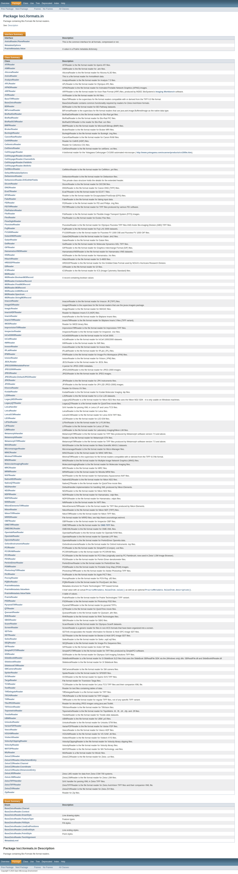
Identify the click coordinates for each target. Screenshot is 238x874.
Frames (37, 9)
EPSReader (10, 195)
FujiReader (10, 228)
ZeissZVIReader (12, 789)
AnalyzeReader (12, 80)
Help (63, 3)
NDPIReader (10, 494)
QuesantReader (12, 612)
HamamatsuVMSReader (16, 251)
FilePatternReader (13, 210)
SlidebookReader (13, 662)
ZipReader (9, 792)
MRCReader (10, 468)
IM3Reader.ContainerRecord (18, 281)
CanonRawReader (13, 137)
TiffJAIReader (11, 696)
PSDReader (10, 601)
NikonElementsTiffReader (17, 506)
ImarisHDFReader (13, 312)
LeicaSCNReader (13, 414)
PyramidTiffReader (13, 605)
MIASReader (11, 445)
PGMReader (10, 566)
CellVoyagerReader (14, 152)
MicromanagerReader (15, 449)
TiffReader (10, 699)
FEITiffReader (11, 206)
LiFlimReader (11, 422)
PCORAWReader (12, 551)
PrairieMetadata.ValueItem (17, 589)
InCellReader (11, 339)
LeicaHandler (11, 407)
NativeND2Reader (13, 479)
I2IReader (9, 266)
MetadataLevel (12, 841)
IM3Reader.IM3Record (15, 288)
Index (56, 3)
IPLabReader (11, 350)
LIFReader (9, 426)
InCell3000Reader (13, 335)
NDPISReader (11, 498)
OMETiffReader (12, 525)
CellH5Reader (11, 140)
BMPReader (10, 125)
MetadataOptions (13, 45)
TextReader (10, 688)
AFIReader (10, 64)
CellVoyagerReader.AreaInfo (18, 156)
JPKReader (10, 380)
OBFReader (10, 521)
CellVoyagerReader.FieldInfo (18, 162)
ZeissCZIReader (12, 756)
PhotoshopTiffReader (15, 570)
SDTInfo (8, 631)
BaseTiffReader (12, 99)
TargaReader (11, 680)
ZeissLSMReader (13, 777)
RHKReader (10, 616)
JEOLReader (11, 362)
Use (32, 3)
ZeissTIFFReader (13, 785)
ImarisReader (11, 316)
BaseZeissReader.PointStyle (18, 834)
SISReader (10, 654)
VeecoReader (11, 730)
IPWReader (10, 354)
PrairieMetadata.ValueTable (18, 593)
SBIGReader (10, 620)
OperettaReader (12, 540)
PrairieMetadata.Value (15, 48)
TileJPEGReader (12, 703)
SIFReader (10, 647)
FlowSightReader (13, 221)
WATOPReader (12, 749)
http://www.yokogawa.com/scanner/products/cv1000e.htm (164, 152)
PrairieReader (11, 597)
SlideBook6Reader (13, 658)
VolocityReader (12, 745)
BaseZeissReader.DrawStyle (18, 815)
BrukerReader (11, 129)
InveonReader (11, 346)
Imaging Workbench (165, 92)
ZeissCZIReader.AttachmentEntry (21, 760)
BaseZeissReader (13, 102)
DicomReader (11, 184)
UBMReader (10, 718)
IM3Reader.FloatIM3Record (17, 284)
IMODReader (11, 324)
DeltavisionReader (13, 176)
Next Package (22, 9)
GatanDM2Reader (13, 236)
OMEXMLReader (12, 528)
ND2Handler (10, 487)
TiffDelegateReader (14, 692)
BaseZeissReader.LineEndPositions (22, 826)
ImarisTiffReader (12, 320)
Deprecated (47, 3)
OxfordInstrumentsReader (17, 544)
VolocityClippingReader (16, 741)
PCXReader (10, 555)
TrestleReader (11, 715)
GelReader (10, 243)
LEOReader (10, 418)
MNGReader (10, 460)
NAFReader (10, 475)
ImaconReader (12, 301)
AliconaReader (12, 72)
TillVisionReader (12, 707)
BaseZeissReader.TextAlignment (20, 837)
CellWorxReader (12, 169)
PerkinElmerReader (14, 563)
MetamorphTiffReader (15, 441)
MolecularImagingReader (17, 464)
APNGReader (11, 87)
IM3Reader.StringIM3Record (18, 298)
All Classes (64, 9)
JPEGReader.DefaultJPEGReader (20, 377)
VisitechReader (12, 737)
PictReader (10, 574)
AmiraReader (11, 76)
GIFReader (10, 247)
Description (13, 25)
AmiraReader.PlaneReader (17, 41)
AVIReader (10, 95)
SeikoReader (11, 639)
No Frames (48, 9)
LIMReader (10, 430)
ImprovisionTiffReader (15, 327)
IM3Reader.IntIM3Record (16, 291)
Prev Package (7, 9)
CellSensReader (12, 148)
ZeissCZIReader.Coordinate (18, 767)
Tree (38, 3)
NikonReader (11, 509)
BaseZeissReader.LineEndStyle (20, 830)
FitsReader (10, 214)
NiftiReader (10, 502)
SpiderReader (11, 673)
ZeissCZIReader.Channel (16, 763)
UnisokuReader (12, 722)
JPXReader (10, 384)
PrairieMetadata (12, 585)
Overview (5, 3)
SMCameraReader (13, 669)
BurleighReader (12, 133)
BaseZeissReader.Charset (17, 808)
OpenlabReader (12, 536)
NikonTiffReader (12, 513)
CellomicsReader (13, 144)
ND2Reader (10, 490)
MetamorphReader (13, 437)
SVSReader (10, 676)
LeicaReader (11, 411)
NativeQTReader (12, 483)
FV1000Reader (12, 232)
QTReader (9, 609)
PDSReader (10, 559)
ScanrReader (11, 624)
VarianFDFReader (13, 726)
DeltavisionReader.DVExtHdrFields (21, 180)
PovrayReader (11, 578)
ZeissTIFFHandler (13, 781)
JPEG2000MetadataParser (17, 365)
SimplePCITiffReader (14, 650)
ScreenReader (11, 628)
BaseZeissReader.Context (17, 812)
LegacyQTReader (13, 403)
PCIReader (10, 547)
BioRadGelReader (13, 114)
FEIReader (10, 203)
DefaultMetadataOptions (16, 173)
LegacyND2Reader (13, 399)
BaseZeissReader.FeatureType (19, 819)
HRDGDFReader (12, 262)
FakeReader (10, 199)
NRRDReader (11, 517)
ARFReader (10, 91)
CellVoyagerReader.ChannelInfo (20, 159)
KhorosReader (12, 388)
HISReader (10, 255)
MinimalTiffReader (13, 456)
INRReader (10, 343)
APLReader (10, 83)
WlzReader (10, 753)
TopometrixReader (13, 711)
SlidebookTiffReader (14, 666)
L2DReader (10, 395)
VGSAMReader (12, 734)
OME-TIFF (105, 525)
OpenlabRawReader (14, 532)
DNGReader (10, 187)
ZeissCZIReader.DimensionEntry (20, 770)
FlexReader (10, 217)
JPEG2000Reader (13, 369)
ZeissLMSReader (13, 773)
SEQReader (10, 643)
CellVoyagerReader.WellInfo (18, 166)
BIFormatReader (12, 110)
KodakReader (11, 392)
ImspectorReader (13, 331)
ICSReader (10, 270)
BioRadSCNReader (14, 121)
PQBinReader (11, 582)
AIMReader (10, 68)
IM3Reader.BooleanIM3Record (19, 277)
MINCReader (11, 452)
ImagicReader (11, 308)
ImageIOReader (12, 305)
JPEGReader (11, 373)
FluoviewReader (12, 224)
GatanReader (11, 240)
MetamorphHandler (14, 433)
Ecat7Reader (11, 191)
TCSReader (10, 684)
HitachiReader (11, 259)
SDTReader (10, 635)
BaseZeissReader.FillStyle (17, 823)
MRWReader (10, 471)
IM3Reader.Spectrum (14, 294)
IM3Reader (10, 274)
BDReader (9, 106)
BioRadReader (12, 118)
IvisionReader (11, 358)
